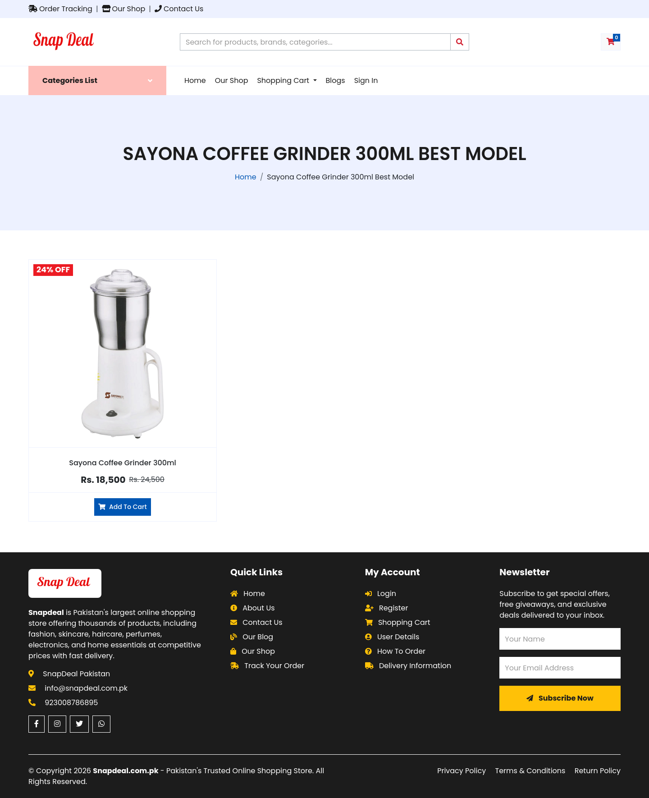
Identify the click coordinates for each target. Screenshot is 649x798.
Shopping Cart (284, 80)
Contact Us (179, 9)
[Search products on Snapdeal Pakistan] (315, 41)
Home (195, 80)
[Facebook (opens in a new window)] (36, 724)
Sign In (366, 80)
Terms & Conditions (530, 771)
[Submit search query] (459, 41)
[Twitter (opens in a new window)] (79, 724)
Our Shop (124, 9)
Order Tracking (60, 9)
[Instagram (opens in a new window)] (57, 724)
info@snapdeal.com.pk (86, 688)
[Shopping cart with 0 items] (611, 41)
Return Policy (598, 771)
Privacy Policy (461, 771)
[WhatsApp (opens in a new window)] (101, 724)
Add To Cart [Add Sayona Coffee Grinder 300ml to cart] (122, 506)
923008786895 (71, 702)
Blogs (335, 80)
